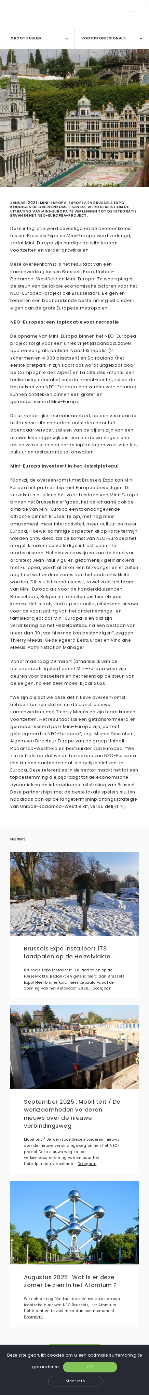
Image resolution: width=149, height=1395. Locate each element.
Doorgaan (102, 988)
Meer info (75, 1381)
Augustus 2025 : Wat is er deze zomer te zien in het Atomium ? (70, 1281)
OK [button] (90, 1367)
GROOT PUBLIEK (26, 38)
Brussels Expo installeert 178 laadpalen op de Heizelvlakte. (68, 952)
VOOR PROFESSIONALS (103, 38)
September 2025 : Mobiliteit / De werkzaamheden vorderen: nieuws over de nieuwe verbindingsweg (72, 1114)
